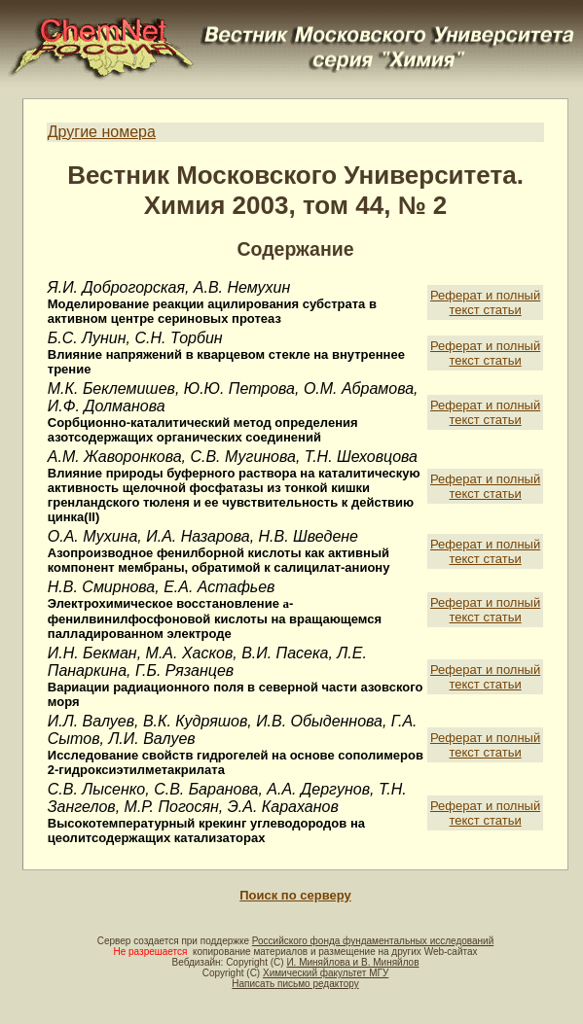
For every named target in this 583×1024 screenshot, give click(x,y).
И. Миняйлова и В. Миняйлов (352, 962)
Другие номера (102, 132)
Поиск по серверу (294, 895)
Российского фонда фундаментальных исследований (372, 941)
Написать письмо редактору (295, 983)
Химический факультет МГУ (325, 973)
